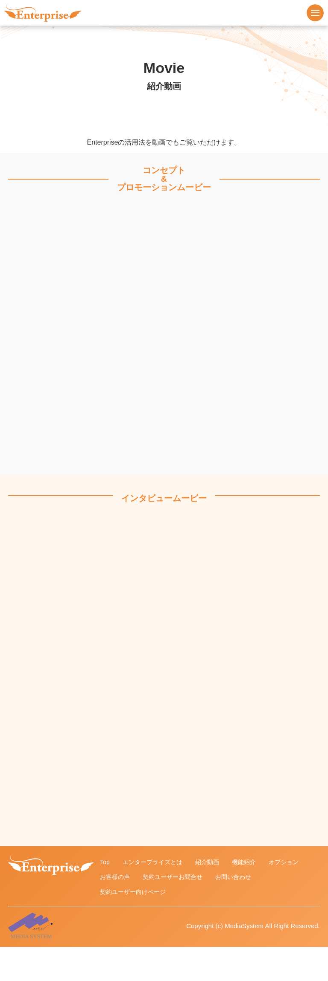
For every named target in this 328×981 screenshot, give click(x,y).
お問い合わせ (233, 877)
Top (105, 862)
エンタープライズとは (152, 862)
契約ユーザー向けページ (133, 891)
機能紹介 (244, 862)
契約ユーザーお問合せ (172, 877)
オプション (284, 862)
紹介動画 (207, 862)
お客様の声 (115, 877)
